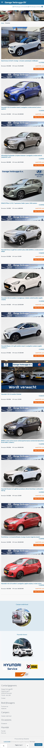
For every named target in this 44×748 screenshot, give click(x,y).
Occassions (4, 723)
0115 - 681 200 (6, 695)
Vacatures (3, 708)
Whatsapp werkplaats (20, 6)
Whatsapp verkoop (34, 6)
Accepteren (38, 744)
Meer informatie (39, 69)
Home (2, 23)
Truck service (4, 706)
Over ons (3, 733)
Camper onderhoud (22, 604)
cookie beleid (7, 741)
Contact (3, 698)
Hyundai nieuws (22, 634)
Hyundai (3, 731)
